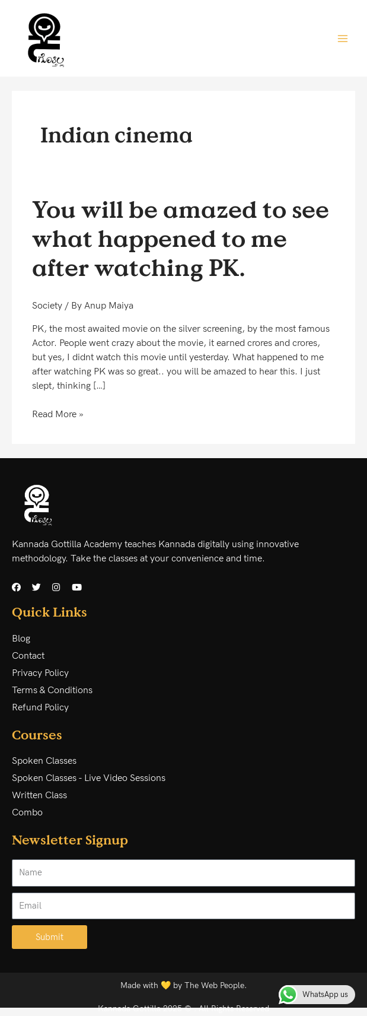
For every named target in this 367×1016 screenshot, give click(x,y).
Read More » (58, 414)
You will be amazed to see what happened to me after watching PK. (180, 238)
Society (47, 306)
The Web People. (215, 985)
